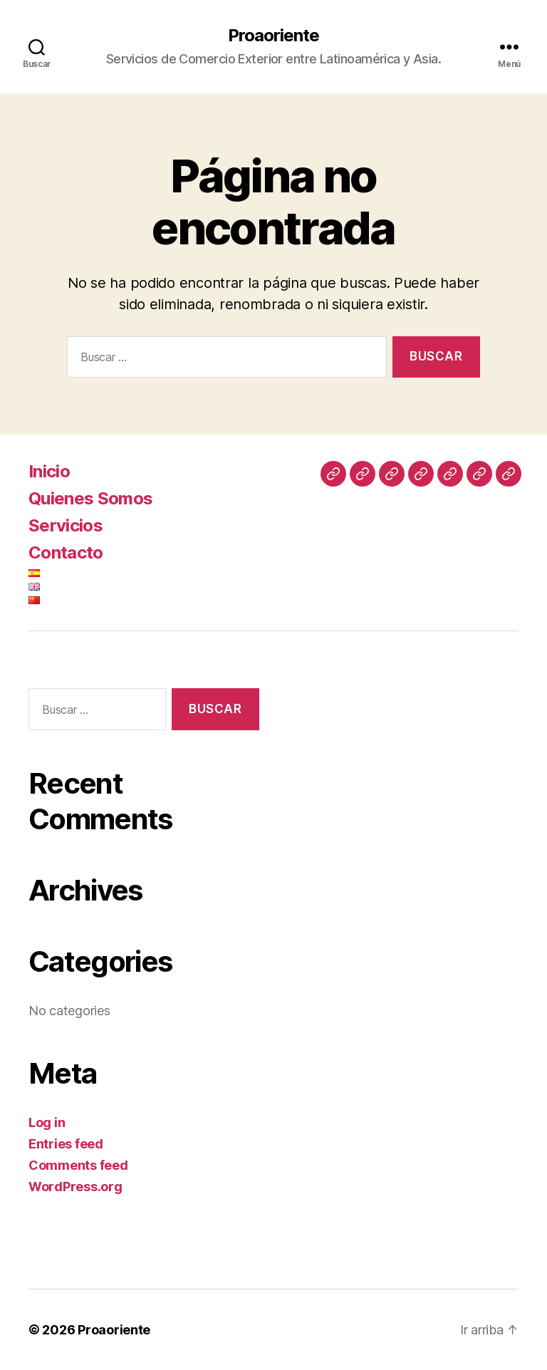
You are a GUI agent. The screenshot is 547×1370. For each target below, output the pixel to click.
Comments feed (78, 1165)
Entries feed (65, 1143)
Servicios (65, 525)
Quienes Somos (90, 498)
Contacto (65, 552)
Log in (46, 1122)
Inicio (49, 471)
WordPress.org (75, 1186)
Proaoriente (273, 35)
